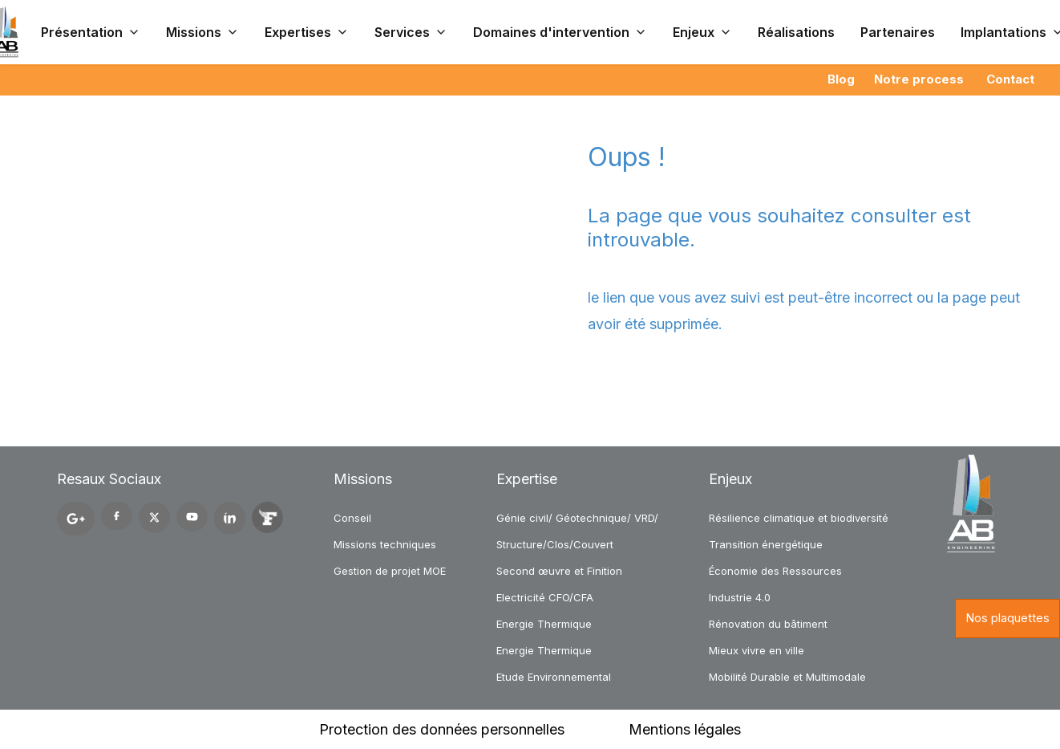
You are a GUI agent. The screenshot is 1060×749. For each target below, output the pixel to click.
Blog (841, 79)
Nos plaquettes (1007, 617)
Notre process (919, 79)
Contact (1010, 79)
